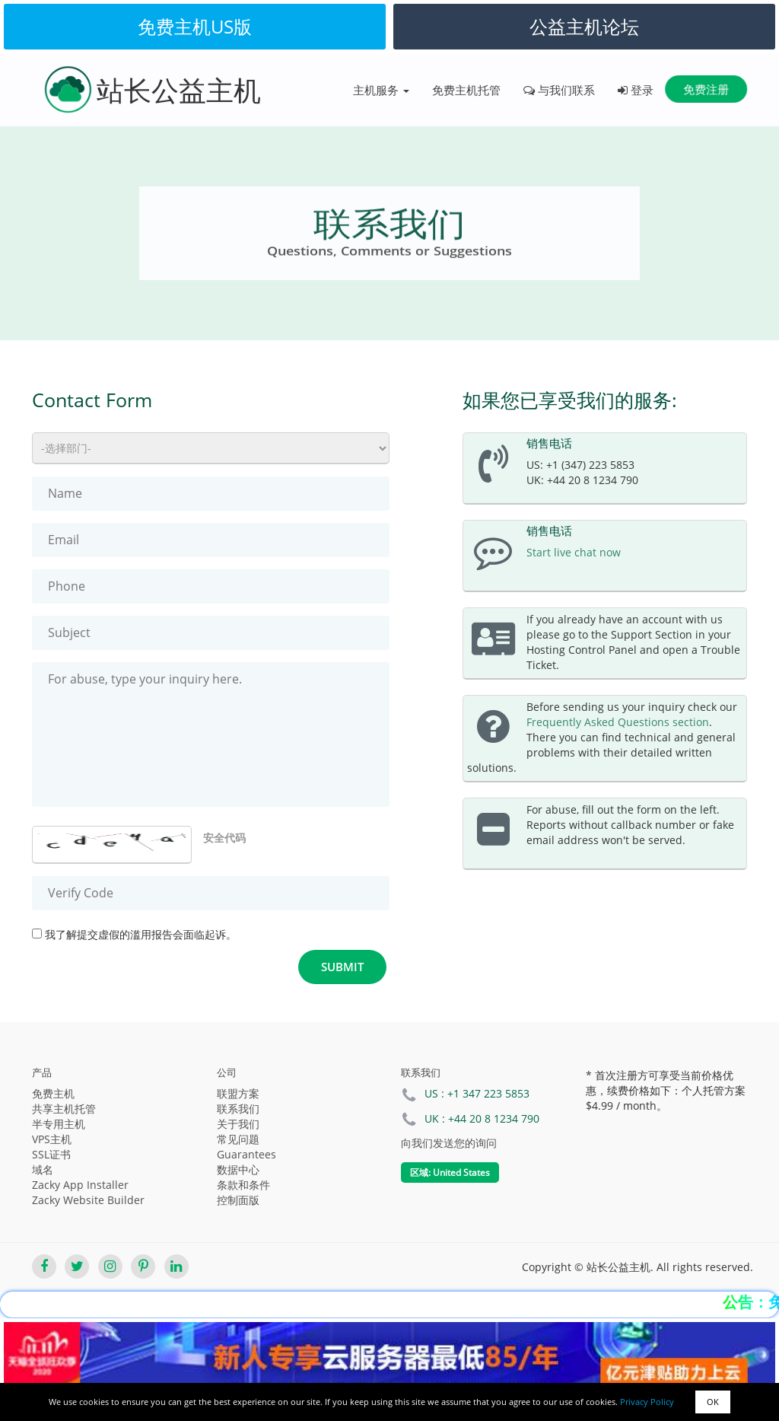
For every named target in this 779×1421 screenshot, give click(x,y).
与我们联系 (559, 89)
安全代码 (224, 837)
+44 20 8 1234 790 (493, 1118)
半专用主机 (58, 1124)
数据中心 (238, 1169)
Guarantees (246, 1154)
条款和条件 (243, 1184)
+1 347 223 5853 (488, 1093)
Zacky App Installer (80, 1184)
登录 (635, 89)
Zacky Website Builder (88, 1200)
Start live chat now (573, 552)
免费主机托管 (466, 89)
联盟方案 (238, 1093)
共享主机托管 (64, 1108)
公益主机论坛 (584, 26)
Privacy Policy (647, 1401)
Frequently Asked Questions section (617, 722)
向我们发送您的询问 (449, 1143)
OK (713, 1401)
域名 (42, 1169)
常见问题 (238, 1139)
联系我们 (238, 1108)
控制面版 (238, 1200)
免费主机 (53, 1093)
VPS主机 (52, 1139)
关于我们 (238, 1124)
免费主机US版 (195, 26)
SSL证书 (51, 1154)
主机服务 (381, 89)
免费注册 (706, 89)
